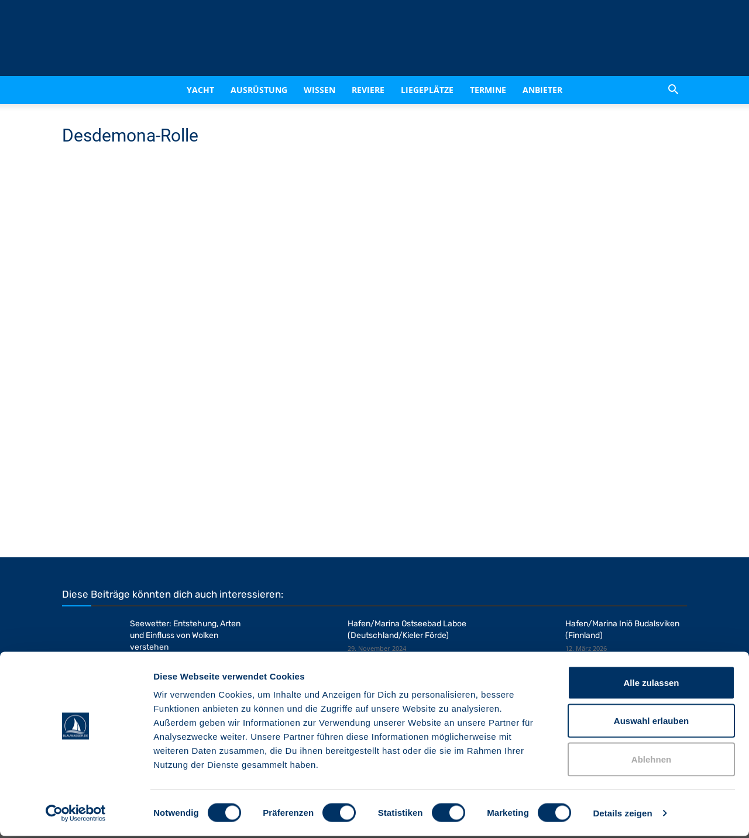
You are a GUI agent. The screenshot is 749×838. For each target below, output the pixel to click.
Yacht (200, 89)
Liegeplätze (427, 89)
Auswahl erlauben (651, 723)
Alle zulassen (651, 684)
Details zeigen (622, 815)
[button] (673, 90)
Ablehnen (651, 761)
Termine (488, 89)
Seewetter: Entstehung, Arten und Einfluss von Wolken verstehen (185, 635)
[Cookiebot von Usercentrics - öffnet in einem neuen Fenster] (76, 815)
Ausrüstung (259, 89)
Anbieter (542, 89)
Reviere (368, 89)
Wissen (319, 89)
